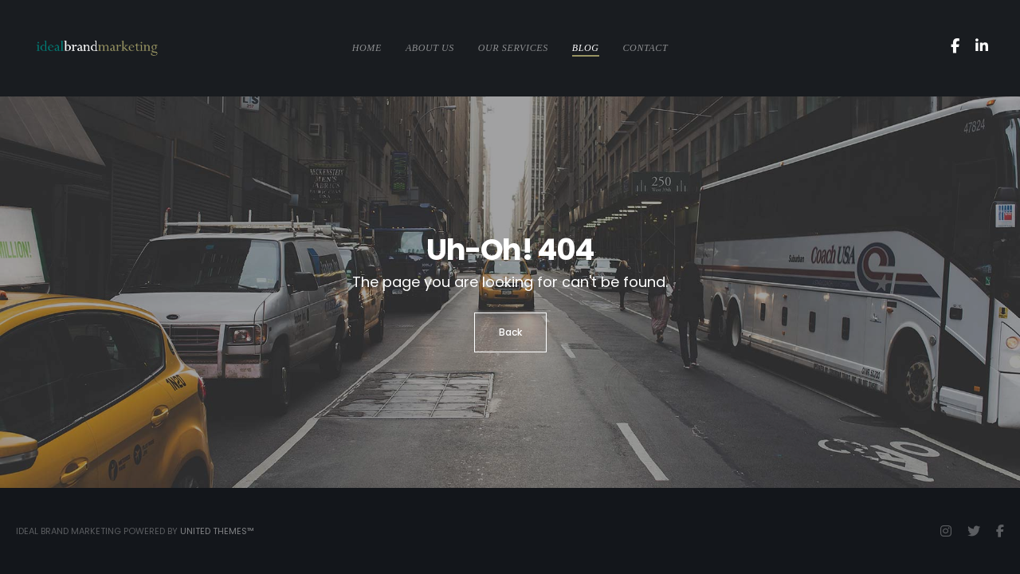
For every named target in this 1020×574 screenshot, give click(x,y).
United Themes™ (217, 531)
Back (510, 332)
